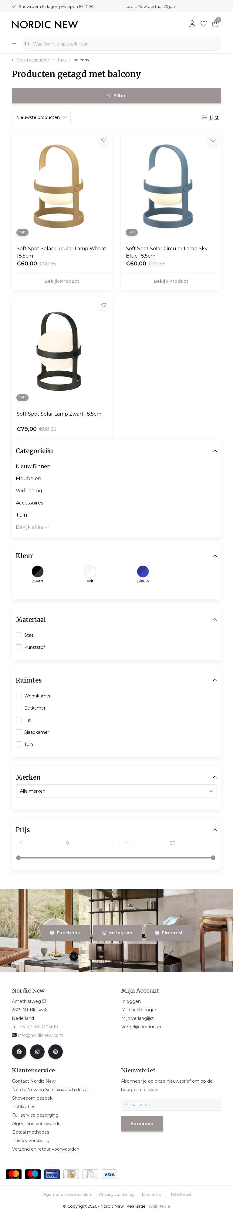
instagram (117, 933)
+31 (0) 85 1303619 (39, 1027)
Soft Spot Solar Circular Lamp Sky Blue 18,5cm (167, 252)
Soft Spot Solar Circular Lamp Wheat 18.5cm (61, 252)
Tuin (21, 515)
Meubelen (28, 478)
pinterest (169, 933)
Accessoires (29, 503)
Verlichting (29, 491)
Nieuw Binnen (33, 466)
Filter (116, 95)
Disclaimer (152, 1194)
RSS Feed (181, 1194)
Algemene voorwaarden (66, 1194)
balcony (81, 60)
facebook (65, 933)
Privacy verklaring (116, 1194)
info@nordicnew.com (37, 1035)
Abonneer (142, 1123)
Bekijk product (62, 281)
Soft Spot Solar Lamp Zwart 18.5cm (59, 414)
